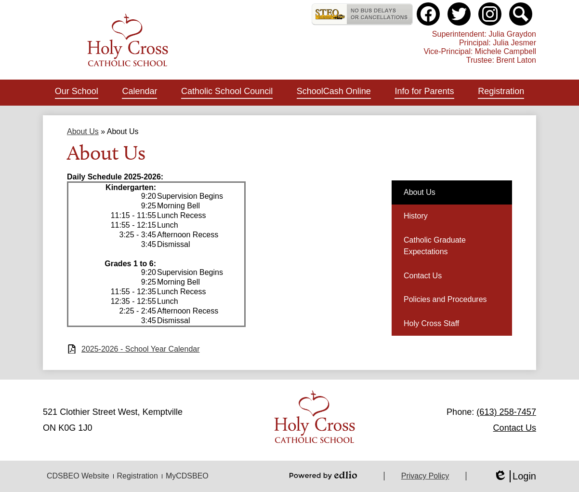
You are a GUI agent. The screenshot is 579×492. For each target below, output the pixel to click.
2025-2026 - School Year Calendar (140, 349)
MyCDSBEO (187, 476)
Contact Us (514, 428)
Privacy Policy (425, 476)
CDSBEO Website (78, 476)
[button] (76, 93)
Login (514, 476)
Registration (137, 476)
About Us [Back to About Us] (83, 131)
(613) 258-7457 (506, 412)
